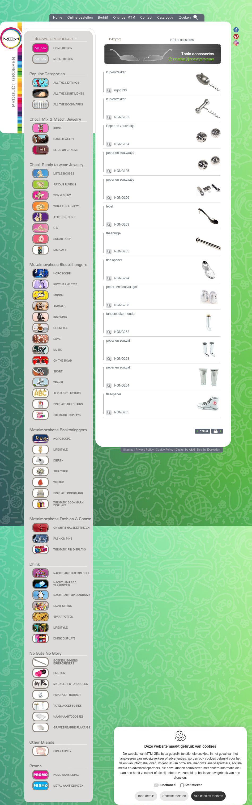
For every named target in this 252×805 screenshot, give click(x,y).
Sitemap (128, 449)
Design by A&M (185, 449)
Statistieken (193, 780)
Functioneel (167, 780)
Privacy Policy (145, 449)
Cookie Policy (164, 449)
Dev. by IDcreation (208, 449)
